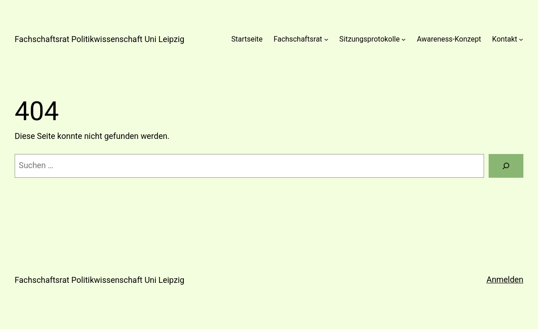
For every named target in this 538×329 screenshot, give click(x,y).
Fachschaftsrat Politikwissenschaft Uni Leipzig (99, 39)
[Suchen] (506, 166)
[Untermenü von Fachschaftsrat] (326, 39)
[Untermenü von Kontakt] (521, 39)
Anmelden (504, 279)
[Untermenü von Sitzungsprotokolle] (403, 39)
